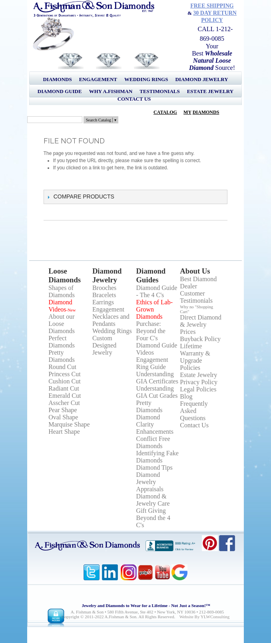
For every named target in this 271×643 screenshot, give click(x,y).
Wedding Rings (146, 79)
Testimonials (159, 91)
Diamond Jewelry (201, 79)
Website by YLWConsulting (204, 616)
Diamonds (57, 79)
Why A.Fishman (111, 91)
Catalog (165, 112)
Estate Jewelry (210, 91)
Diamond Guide (60, 91)
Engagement (98, 79)
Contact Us (134, 99)
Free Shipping (212, 6)
